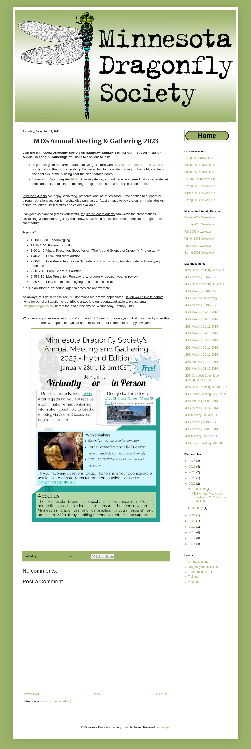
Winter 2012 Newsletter (199, 217)
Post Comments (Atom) (55, 701)
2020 (192, 521)
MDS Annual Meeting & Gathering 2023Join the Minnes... (209, 497)
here (74, 179)
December (199, 489)
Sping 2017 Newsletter (199, 158)
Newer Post (31, 694)
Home (97, 694)
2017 (192, 538)
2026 (192, 461)
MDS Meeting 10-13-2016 (201, 326)
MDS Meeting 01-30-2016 (201, 368)
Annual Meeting (198, 561)
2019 (192, 526)
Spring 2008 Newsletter (199, 252)
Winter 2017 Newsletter (199, 165)
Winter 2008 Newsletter (199, 238)
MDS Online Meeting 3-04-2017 (205, 284)
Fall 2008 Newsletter (197, 245)
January (198, 508)
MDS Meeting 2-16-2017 (200, 291)
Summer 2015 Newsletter (200, 179)
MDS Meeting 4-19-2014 (200, 422)
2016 (192, 544)
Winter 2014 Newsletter (199, 193)
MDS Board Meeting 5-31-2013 (204, 443)
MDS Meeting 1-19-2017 (200, 305)
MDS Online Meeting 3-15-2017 (205, 270)
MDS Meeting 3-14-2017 (200, 277)
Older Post (161, 694)
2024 (192, 472)
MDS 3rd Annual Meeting (200, 298)
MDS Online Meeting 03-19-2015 (205, 387)
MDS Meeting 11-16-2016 (201, 319)
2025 (192, 466)
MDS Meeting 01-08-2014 (201, 429)
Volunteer (194, 582)
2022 (192, 483)
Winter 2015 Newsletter (199, 172)
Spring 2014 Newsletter (199, 200)
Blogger (165, 727)
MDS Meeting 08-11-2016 (201, 340)
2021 (192, 515)
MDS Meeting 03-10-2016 (201, 361)
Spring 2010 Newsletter (199, 224)
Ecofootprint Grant (200, 571)
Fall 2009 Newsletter (197, 231)
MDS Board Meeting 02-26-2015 (205, 394)
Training (193, 576)
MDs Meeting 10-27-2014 (200, 436)
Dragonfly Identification (203, 567)
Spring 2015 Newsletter (199, 186)
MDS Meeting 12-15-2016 (201, 312)
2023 (192, 478)
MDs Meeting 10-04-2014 (200, 415)
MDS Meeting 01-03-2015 (201, 401)
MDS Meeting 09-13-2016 (201, 333)
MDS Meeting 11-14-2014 (201, 408)
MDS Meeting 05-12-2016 (201, 354)
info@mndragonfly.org (38, 306)
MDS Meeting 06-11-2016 (201, 347)
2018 (192, 532)
